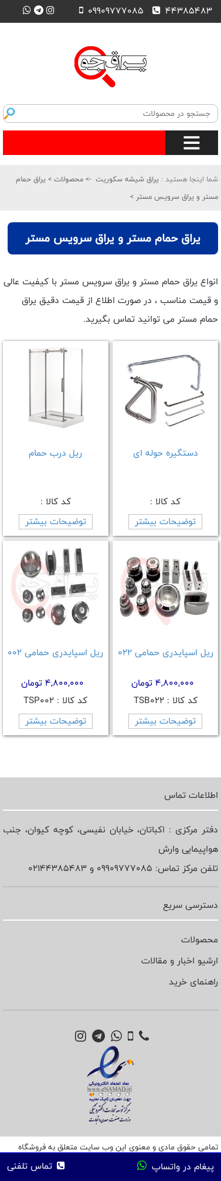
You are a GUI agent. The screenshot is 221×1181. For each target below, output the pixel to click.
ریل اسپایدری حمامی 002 (55, 652)
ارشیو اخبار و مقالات (179, 961)
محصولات (67, 179)
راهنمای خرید (193, 982)
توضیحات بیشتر (165, 521)
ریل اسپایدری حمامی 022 (165, 652)
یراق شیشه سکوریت (127, 179)
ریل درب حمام (55, 453)
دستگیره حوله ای (165, 453)
